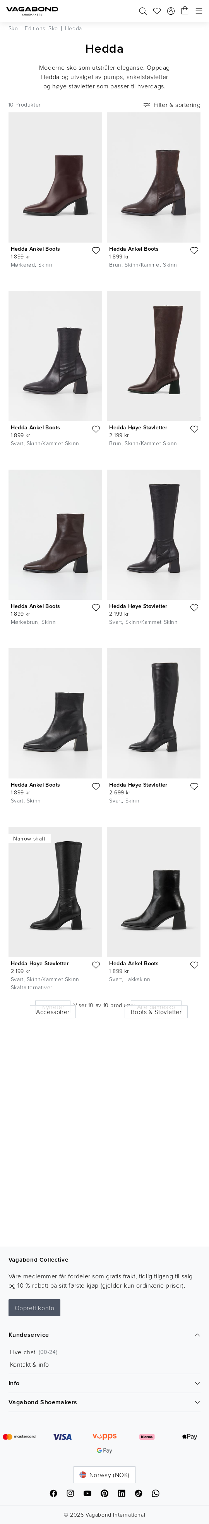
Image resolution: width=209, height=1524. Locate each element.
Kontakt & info (29, 1364)
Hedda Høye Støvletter (138, 427)
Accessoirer (53, 1011)
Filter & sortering (171, 104)
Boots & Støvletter (156, 1011)
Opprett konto (35, 1308)
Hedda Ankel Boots (35, 249)
